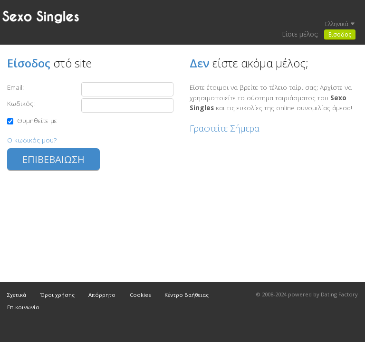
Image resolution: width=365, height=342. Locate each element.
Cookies (140, 294)
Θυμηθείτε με (32, 120)
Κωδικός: (21, 103)
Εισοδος (339, 34)
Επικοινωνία (23, 307)
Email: (15, 87)
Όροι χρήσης (57, 294)
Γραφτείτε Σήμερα (224, 128)
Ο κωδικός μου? (32, 139)
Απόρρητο (101, 294)
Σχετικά (16, 294)
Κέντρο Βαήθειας (186, 294)
